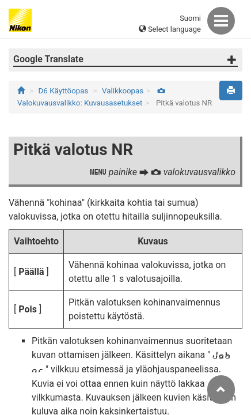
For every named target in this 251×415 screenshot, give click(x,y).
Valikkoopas (122, 90)
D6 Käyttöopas (64, 90)
